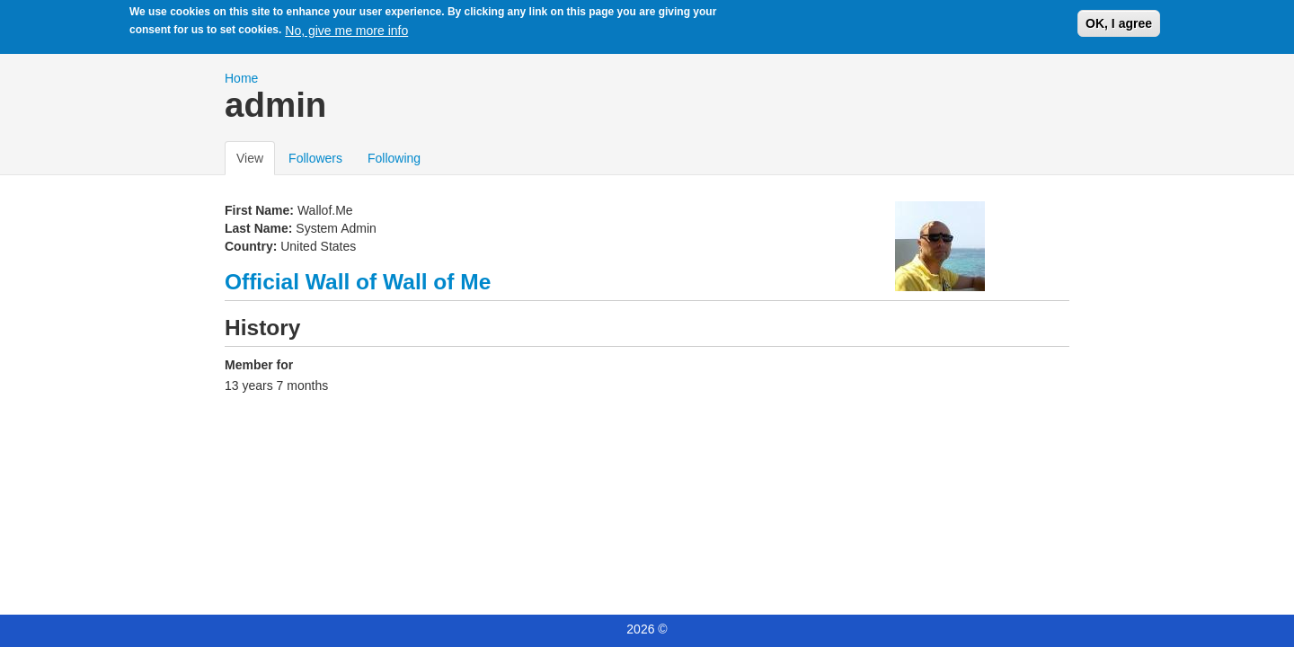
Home (241, 78)
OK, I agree (1119, 20)
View (255, 157)
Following (394, 158)
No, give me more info (346, 28)
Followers (315, 158)
